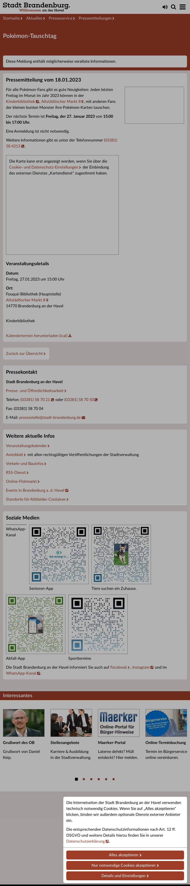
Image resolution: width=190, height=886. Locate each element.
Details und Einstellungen (123, 876)
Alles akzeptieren (123, 855)
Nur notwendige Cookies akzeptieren (124, 865)
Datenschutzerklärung (85, 841)
